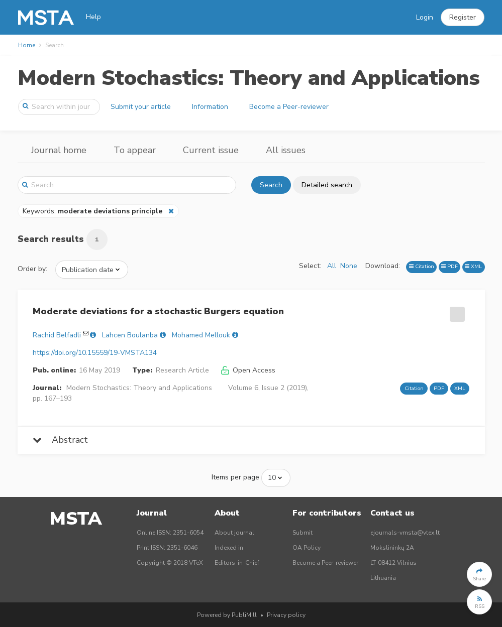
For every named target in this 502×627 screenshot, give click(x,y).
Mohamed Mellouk (201, 335)
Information (210, 106)
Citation (421, 266)
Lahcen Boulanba (130, 335)
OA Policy (306, 548)
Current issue (211, 150)
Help (93, 17)
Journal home (58, 150)
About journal (234, 533)
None (348, 266)
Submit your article (141, 106)
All (331, 266)
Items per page (235, 477)
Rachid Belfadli (57, 335)
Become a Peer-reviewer (289, 106)
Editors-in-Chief (237, 563)
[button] (462, 18)
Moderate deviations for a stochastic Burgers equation (158, 311)
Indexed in (229, 548)
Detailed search (327, 185)
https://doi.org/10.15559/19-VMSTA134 (95, 352)
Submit (302, 533)
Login (424, 17)
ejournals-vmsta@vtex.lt (405, 533)
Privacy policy (286, 615)
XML (473, 266)
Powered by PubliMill (227, 615)
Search (271, 185)
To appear (135, 150)
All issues (286, 150)
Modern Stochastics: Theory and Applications (249, 78)
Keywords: (93, 211)
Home (26, 45)
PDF (449, 266)
